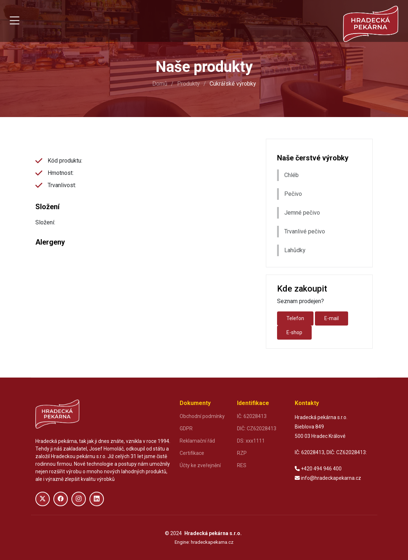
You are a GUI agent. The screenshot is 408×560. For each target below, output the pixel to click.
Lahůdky (295, 250)
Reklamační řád (197, 440)
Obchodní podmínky (202, 416)
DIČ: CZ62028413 (256, 428)
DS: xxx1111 (251, 440)
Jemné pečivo (302, 212)
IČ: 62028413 (252, 416)
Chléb (291, 175)
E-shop (294, 332)
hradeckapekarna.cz (212, 542)
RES (241, 465)
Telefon (295, 318)
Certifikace (192, 453)
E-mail (331, 318)
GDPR (186, 428)
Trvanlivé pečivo (304, 231)
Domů (159, 83)
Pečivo (293, 193)
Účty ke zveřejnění (200, 465)
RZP (242, 453)
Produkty (188, 83)
